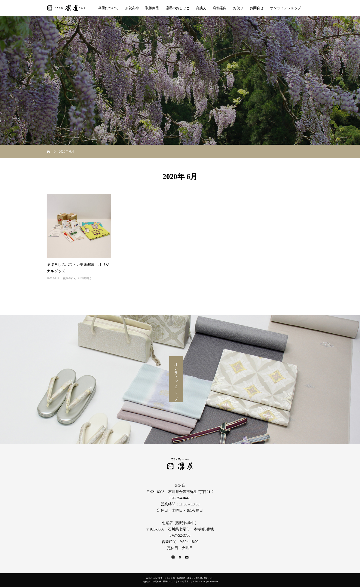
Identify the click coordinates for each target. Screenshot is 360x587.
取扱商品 (152, 8)
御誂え (201, 8)
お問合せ (257, 8)
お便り (238, 8)
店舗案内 (220, 8)
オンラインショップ (285, 8)
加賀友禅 (132, 8)
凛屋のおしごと (178, 8)
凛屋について (108, 8)
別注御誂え (85, 278)
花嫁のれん (69, 278)
